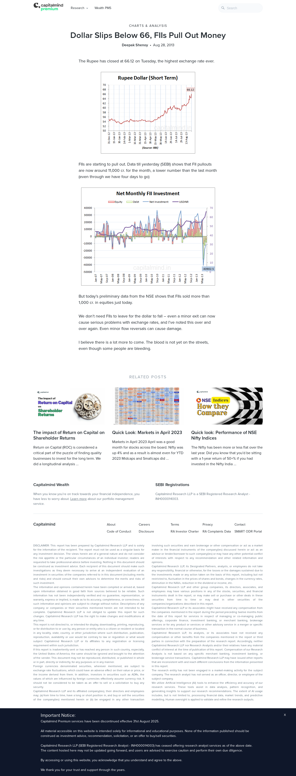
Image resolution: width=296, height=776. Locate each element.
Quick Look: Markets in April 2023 (147, 432)
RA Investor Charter (185, 531)
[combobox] (240, 7)
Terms (175, 525)
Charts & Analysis (148, 26)
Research (77, 8)
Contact (239, 525)
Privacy (208, 525)
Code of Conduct (119, 531)
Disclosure (146, 531)
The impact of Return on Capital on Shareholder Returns (69, 435)
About (111, 525)
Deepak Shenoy (135, 45)
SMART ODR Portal (248, 531)
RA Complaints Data (217, 531)
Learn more (78, 499)
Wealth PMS (103, 8)
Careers (144, 525)
